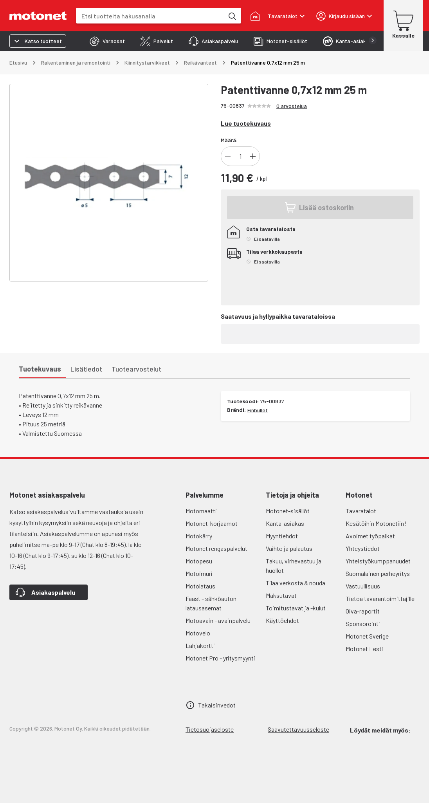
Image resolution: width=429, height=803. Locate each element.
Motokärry (199, 536)
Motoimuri (199, 573)
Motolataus (200, 586)
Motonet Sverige (367, 636)
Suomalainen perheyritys (378, 573)
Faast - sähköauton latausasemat (211, 603)
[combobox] (149, 16)
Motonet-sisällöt (288, 510)
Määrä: (229, 140)
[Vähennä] (227, 156)
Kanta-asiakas (285, 523)
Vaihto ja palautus (289, 548)
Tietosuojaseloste (210, 729)
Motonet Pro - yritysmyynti (220, 658)
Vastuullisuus (363, 586)
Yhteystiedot (363, 548)
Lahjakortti (200, 645)
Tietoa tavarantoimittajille (380, 598)
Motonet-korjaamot (212, 523)
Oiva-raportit (363, 611)
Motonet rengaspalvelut (216, 548)
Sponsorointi (363, 623)
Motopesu (199, 561)
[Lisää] (253, 156)
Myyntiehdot (282, 536)
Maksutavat (281, 595)
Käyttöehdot (282, 620)
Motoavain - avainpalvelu (218, 620)
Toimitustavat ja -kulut (296, 608)
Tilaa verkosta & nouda (295, 582)
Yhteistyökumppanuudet (378, 561)
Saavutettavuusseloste (298, 729)
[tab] (107, 41)
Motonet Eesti (364, 648)
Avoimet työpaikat (370, 536)
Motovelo (198, 633)
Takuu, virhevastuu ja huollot (293, 565)
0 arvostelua (291, 106)
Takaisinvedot (217, 705)
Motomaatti (201, 510)
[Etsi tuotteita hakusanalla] (232, 15)
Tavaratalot (361, 510)
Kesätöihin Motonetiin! (376, 523)
